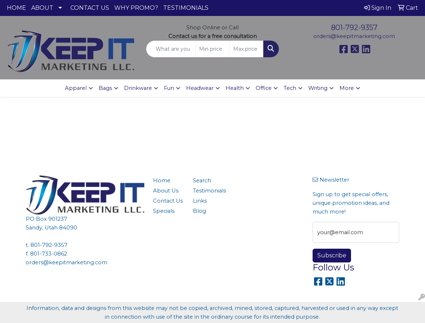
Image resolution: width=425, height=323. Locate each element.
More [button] (346, 88)
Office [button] (264, 88)
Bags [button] (105, 88)
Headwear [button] (200, 88)
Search (202, 180)
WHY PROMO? (136, 7)
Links (200, 201)
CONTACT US (89, 7)
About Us (165, 190)
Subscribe (331, 255)
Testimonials (208, 190)
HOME (16, 7)
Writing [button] (317, 88)
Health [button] (235, 88)
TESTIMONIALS (186, 7)
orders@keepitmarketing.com (354, 36)
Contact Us (168, 201)
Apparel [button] (76, 88)
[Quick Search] (171, 49)
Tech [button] (290, 88)
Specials (163, 211)
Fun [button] (169, 88)
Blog (199, 211)
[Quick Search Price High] (246, 49)
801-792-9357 (354, 27)
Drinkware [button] (138, 88)
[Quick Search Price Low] (212, 49)
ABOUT (42, 7)
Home (161, 180)
